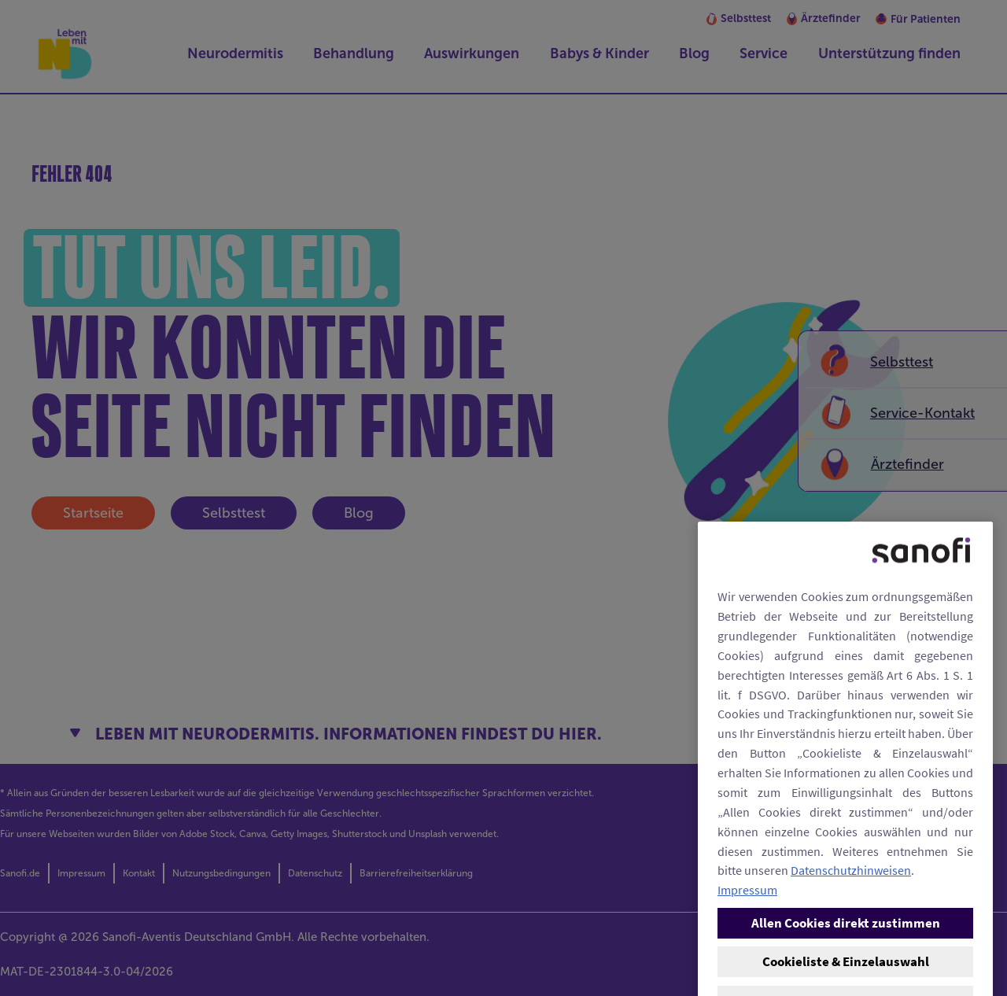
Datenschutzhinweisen (851, 960)
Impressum (747, 979)
